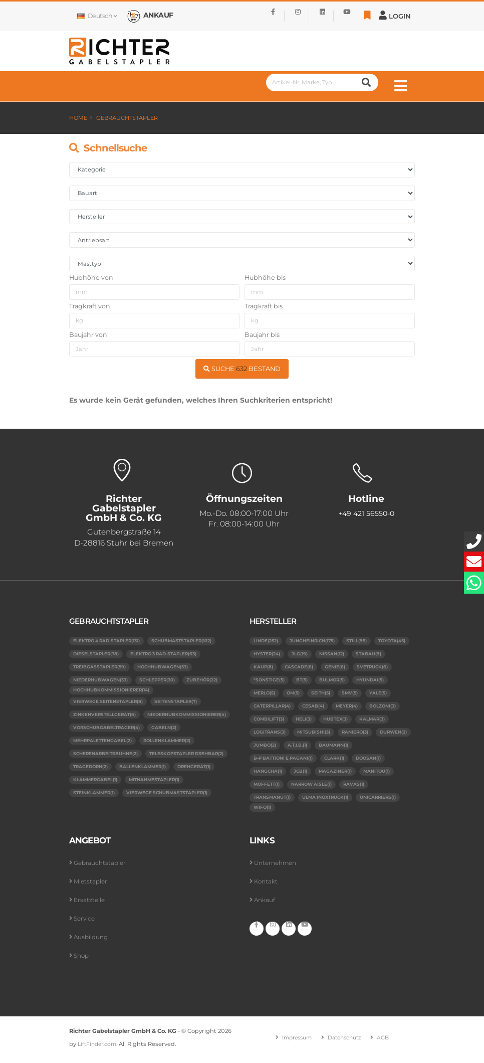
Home (78, 117)
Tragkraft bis (264, 306)
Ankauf (265, 904)
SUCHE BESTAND (242, 369)
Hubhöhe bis (265, 277)
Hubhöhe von (91, 277)
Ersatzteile (90, 904)
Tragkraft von (89, 306)
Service (85, 923)
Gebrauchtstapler (127, 117)
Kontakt (267, 886)
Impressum (294, 1041)
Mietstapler (91, 886)
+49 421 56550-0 (366, 514)
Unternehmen (277, 867)
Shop (82, 960)
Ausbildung (92, 941)
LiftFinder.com (99, 1048)
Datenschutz (346, 1041)
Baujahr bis (262, 334)
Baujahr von (88, 334)
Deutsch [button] (96, 16)
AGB (387, 1041)
